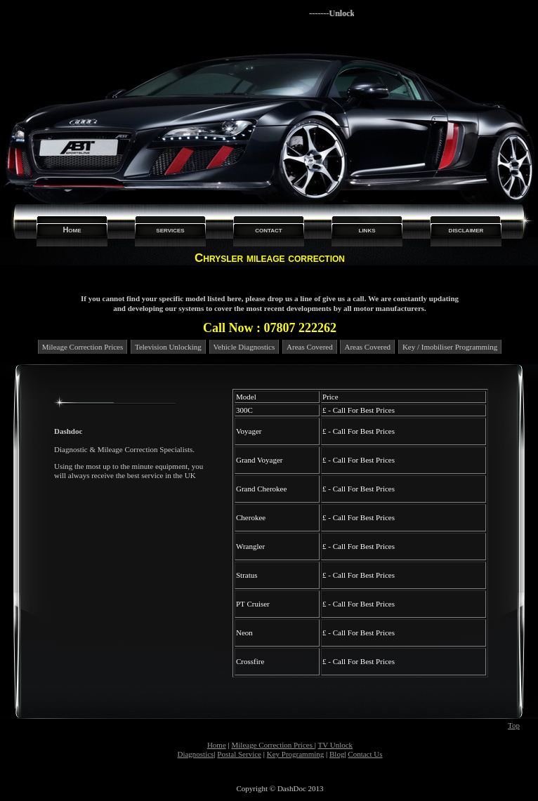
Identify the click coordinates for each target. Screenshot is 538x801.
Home (72, 229)
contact (268, 229)
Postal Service (239, 754)
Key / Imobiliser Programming (449, 347)
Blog (336, 754)
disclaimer (466, 229)
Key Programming (295, 754)
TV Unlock (335, 745)
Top (514, 725)
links (367, 229)
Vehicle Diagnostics (244, 347)
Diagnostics (195, 754)
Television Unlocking (168, 347)
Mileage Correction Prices (82, 347)
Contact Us (365, 754)
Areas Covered (310, 347)
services (170, 229)
